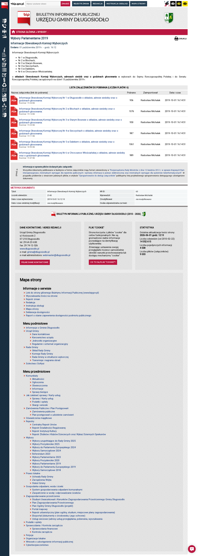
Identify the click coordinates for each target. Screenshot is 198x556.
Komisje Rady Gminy (42, 353)
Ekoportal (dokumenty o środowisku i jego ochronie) (58, 515)
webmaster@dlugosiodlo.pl (56, 255)
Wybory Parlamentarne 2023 (46, 457)
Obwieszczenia (39, 385)
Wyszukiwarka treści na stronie (42, 296)
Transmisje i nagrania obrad (46, 360)
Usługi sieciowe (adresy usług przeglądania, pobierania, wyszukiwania (67, 519)
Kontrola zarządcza (42, 532)
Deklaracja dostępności (38, 312)
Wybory (30, 437)
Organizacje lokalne (36, 538)
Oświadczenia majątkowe (39, 418)
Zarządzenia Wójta (41, 480)
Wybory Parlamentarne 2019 (46, 463)
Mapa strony (139, 4)
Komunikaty (32, 375)
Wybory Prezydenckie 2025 (45, 444)
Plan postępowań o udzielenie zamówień (53, 414)
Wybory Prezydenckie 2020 (45, 460)
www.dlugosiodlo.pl (29, 248)
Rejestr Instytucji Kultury (44, 431)
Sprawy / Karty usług (42, 398)
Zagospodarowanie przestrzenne (43, 496)
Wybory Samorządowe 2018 (46, 470)
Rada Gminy (32, 347)
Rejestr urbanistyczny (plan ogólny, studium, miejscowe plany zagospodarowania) (73, 512)
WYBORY (42, 32)
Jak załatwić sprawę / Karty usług (43, 395)
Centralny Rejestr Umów (44, 424)
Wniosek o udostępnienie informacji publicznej (49, 541)
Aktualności (38, 379)
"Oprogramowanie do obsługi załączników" (97, 176)
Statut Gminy (38, 483)
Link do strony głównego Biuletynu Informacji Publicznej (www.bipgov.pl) (62, 292)
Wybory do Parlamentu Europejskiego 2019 (54, 467)
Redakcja (98, 4)
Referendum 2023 (41, 453)
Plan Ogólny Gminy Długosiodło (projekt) (52, 506)
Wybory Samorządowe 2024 (46, 450)
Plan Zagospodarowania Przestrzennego (53, 502)
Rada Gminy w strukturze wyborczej (50, 357)
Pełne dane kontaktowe (34, 262)
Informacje (37, 388)
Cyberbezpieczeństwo (37, 545)
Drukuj (183, 39)
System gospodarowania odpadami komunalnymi (57, 489)
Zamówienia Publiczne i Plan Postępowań (47, 408)
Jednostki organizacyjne (44, 340)
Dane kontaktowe (41, 334)
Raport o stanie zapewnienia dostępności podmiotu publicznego (58, 315)
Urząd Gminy (32, 331)
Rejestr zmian (81, 4)
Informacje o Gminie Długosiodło (43, 327)
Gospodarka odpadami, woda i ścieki (44, 486)
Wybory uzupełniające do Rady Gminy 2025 (54, 440)
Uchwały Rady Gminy (42, 476)
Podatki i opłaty (40, 401)
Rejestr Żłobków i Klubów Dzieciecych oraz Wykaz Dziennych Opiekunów (69, 434)
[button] (192, 549)
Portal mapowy (39, 509)
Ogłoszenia (38, 382)
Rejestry (30, 421)
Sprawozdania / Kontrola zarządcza (44, 525)
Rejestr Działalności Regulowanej (49, 427)
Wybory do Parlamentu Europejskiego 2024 (54, 447)
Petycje (29, 535)
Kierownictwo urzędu (43, 337)
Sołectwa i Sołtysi (35, 363)
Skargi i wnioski (40, 405)
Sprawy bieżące (40, 392)
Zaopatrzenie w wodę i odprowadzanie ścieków (56, 493)
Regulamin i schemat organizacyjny (50, 344)
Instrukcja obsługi (117, 4)
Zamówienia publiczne (43, 411)
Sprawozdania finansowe (45, 528)
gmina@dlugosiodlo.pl (38, 252)
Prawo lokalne (33, 473)
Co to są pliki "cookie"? (103, 262)
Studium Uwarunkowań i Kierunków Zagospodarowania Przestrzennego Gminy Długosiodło (78, 499)
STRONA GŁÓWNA (25, 32)
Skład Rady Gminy (41, 350)
